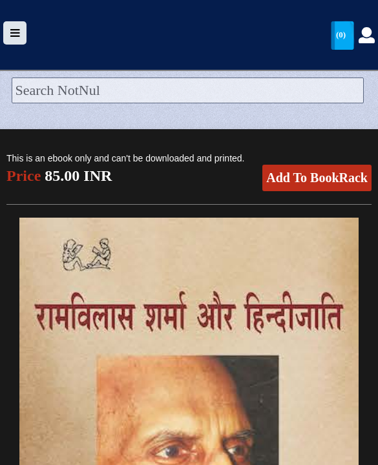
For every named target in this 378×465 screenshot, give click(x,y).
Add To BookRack (317, 177)
